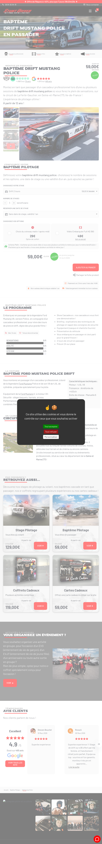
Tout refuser (51, 431)
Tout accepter (51, 426)
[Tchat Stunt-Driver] (97, 839)
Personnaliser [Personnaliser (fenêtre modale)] (51, 437)
